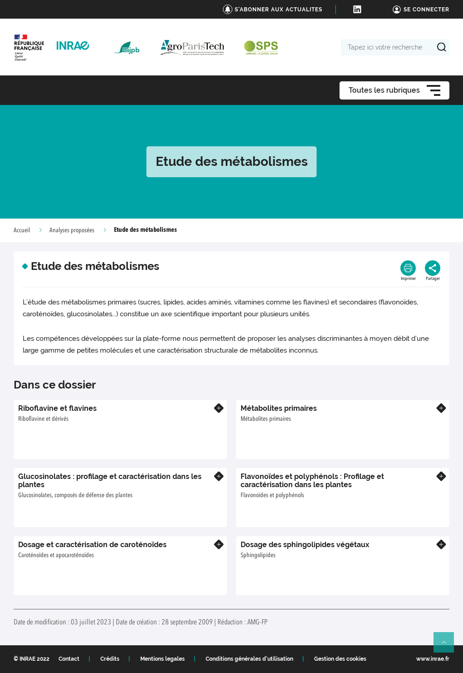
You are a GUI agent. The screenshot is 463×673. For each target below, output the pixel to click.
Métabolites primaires (279, 408)
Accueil (22, 230)
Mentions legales (162, 659)
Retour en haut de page (447, 646)
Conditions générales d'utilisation (249, 659)
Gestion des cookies (340, 659)
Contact (69, 659)
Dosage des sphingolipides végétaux (305, 544)
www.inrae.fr (432, 659)
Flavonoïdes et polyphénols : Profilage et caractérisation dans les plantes (312, 480)
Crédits (109, 659)
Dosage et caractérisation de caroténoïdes (92, 544)
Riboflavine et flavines (57, 408)
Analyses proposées (71, 230)
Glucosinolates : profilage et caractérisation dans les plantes (110, 480)
